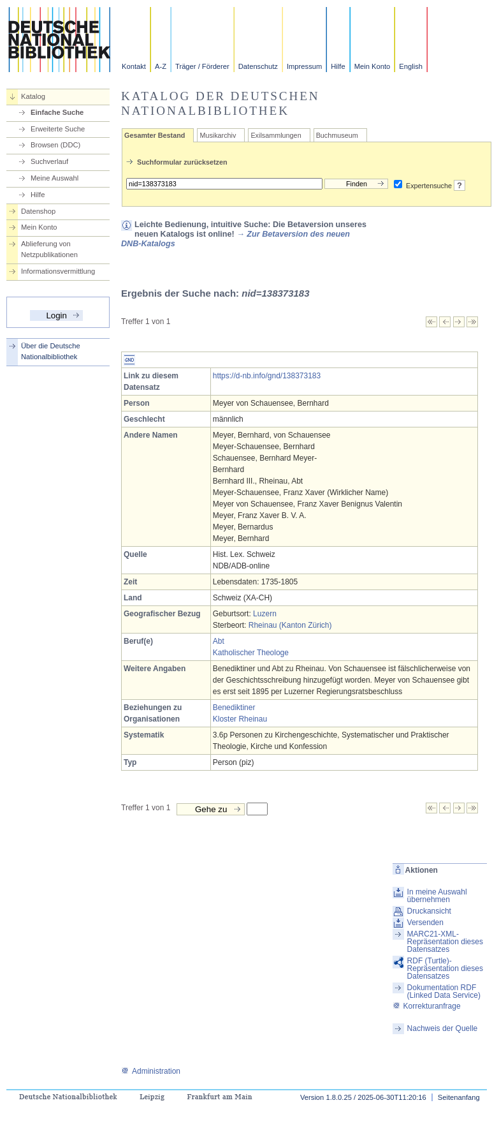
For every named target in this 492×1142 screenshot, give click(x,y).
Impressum (304, 66)
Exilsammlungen (275, 135)
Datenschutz (258, 66)
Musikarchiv (217, 135)
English (411, 66)
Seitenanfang (459, 1097)
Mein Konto (372, 66)
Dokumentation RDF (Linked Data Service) (444, 991)
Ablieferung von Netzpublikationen (49, 249)
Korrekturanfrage (427, 1006)
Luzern (265, 613)
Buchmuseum (337, 135)
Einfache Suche (57, 112)
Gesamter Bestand (154, 135)
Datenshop (38, 211)
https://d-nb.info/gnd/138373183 (267, 375)
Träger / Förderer (202, 66)
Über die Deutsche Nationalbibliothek (50, 351)
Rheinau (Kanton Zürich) (290, 625)
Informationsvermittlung (58, 271)
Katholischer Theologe (251, 652)
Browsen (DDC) (55, 145)
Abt (218, 641)
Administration (150, 1071)
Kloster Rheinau (240, 719)
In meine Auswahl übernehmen (437, 895)
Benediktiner (234, 707)
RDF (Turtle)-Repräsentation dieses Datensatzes (445, 968)
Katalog (33, 96)
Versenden (425, 922)
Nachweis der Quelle (442, 1028)
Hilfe (338, 66)
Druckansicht (429, 911)
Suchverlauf (49, 161)
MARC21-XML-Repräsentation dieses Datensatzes (445, 942)
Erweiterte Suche (58, 129)
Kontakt (134, 66)
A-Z (160, 66)
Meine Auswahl (54, 178)
